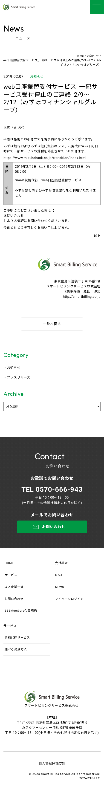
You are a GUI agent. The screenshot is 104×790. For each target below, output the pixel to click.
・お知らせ (11, 368)
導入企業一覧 (14, 587)
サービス (11, 575)
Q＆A (59, 575)
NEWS (59, 587)
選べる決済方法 (16, 649)
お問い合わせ (13, 215)
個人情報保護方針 (52, 763)
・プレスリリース (16, 377)
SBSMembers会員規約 (21, 610)
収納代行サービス (17, 637)
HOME (9, 563)
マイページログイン (69, 599)
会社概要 (61, 563)
